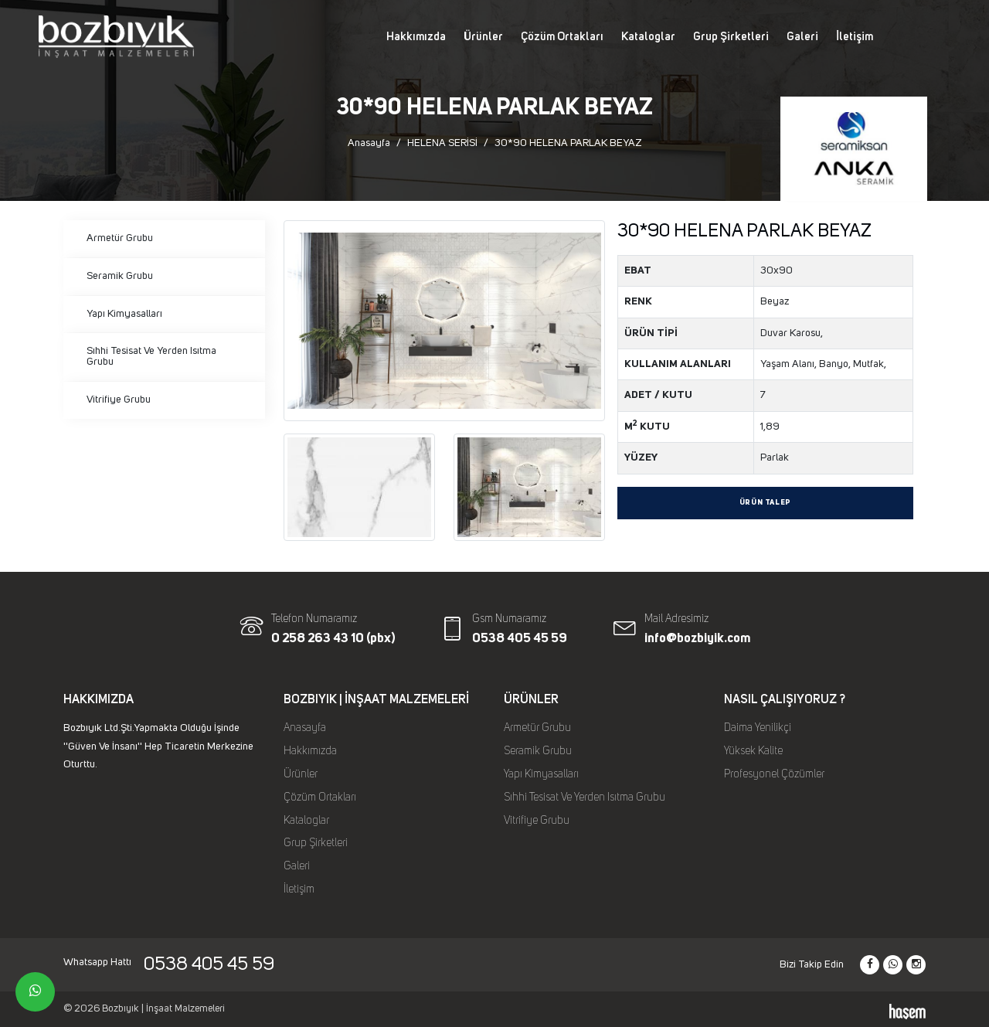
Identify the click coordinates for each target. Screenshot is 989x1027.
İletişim (854, 37)
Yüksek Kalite (753, 751)
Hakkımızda (416, 37)
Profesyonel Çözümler (774, 774)
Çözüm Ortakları (562, 37)
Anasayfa (369, 143)
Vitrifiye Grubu (119, 399)
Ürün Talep (765, 502)
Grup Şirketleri (731, 37)
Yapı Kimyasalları (124, 313)
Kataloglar (648, 37)
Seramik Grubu (120, 275)
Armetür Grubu (120, 238)
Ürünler (483, 37)
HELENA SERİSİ (442, 143)
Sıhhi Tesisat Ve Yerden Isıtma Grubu (151, 356)
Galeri (802, 37)
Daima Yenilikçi (757, 728)
